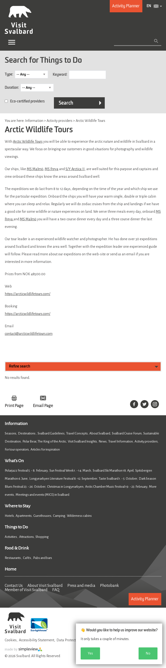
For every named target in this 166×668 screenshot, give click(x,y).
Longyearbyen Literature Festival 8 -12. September (63, 478)
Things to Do (16, 527)
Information (16, 423)
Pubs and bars (42, 558)
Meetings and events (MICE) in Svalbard (42, 494)
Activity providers (146, 441)
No (148, 653)
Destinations (27, 433)
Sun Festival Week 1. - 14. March (70, 470)
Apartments (24, 516)
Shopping (42, 537)
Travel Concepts (77, 433)
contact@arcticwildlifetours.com (28, 334)
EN (149, 6)
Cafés (27, 558)
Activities (11, 537)
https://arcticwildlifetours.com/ (27, 294)
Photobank (109, 586)
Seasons (10, 433)
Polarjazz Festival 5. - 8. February (26, 470)
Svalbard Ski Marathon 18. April (113, 470)
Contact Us (14, 586)
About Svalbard (99, 433)
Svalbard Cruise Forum (127, 433)
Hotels (9, 516)
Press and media (81, 586)
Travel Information (120, 441)
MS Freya (51, 169)
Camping (59, 516)
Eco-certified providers (27, 101)
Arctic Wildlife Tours (28, 141)
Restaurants (13, 558)
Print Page (14, 405)
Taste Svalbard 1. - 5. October (118, 478)
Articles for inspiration (45, 449)
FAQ (55, 590)
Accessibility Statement (36, 640)
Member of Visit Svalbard (26, 590)
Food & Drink (17, 548)
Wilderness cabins (79, 516)
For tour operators (17, 449)
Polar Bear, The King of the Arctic (44, 441)
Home (10, 569)
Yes (90, 653)
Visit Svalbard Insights (82, 441)
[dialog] (119, 644)
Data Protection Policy (73, 640)
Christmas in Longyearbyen (65, 486)
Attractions (26, 537)
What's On (14, 460)
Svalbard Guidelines (51, 433)
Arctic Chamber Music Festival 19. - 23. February (116, 486)
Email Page (43, 405)
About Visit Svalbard (45, 586)
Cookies (11, 640)
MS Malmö (35, 169)
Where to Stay (18, 506)
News (103, 441)
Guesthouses (42, 516)
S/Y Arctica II (75, 169)
